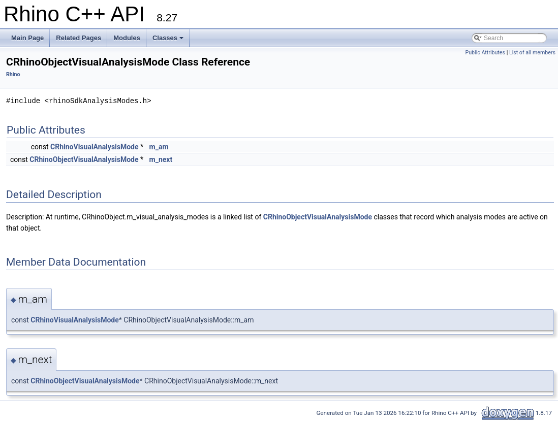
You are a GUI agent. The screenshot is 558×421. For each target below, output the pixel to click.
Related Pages (78, 38)
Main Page (27, 38)
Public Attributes (485, 52)
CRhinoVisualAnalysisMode (94, 147)
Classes (167, 38)
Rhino (13, 74)
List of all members (532, 52)
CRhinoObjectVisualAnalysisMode (83, 159)
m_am (159, 147)
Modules (126, 38)
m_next (161, 159)
